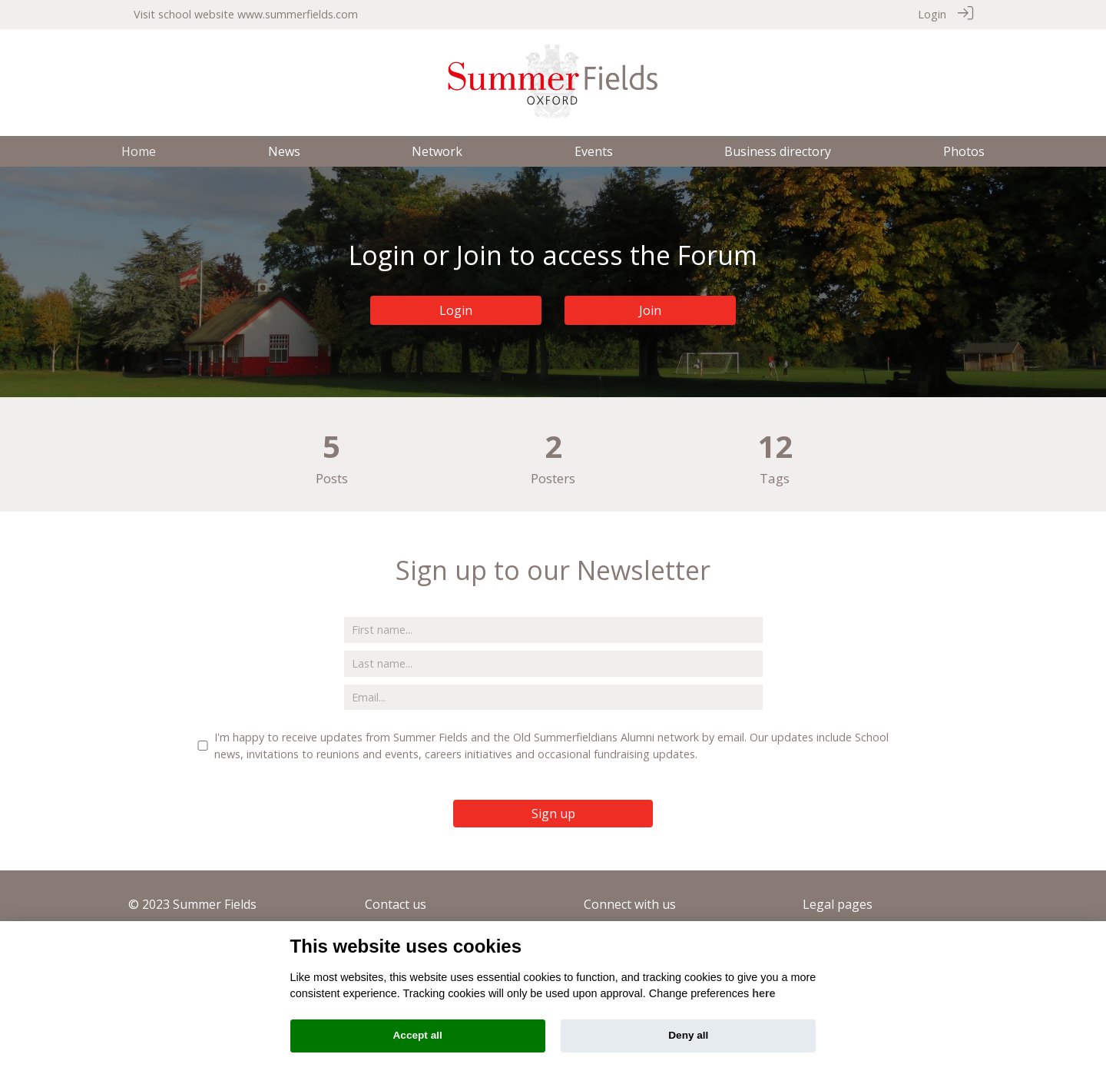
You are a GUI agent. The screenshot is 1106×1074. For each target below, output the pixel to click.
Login (932, 14)
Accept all (417, 1035)
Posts (332, 478)
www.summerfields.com (297, 14)
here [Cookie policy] (763, 993)
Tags (775, 478)
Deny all (688, 1035)
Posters (553, 478)
